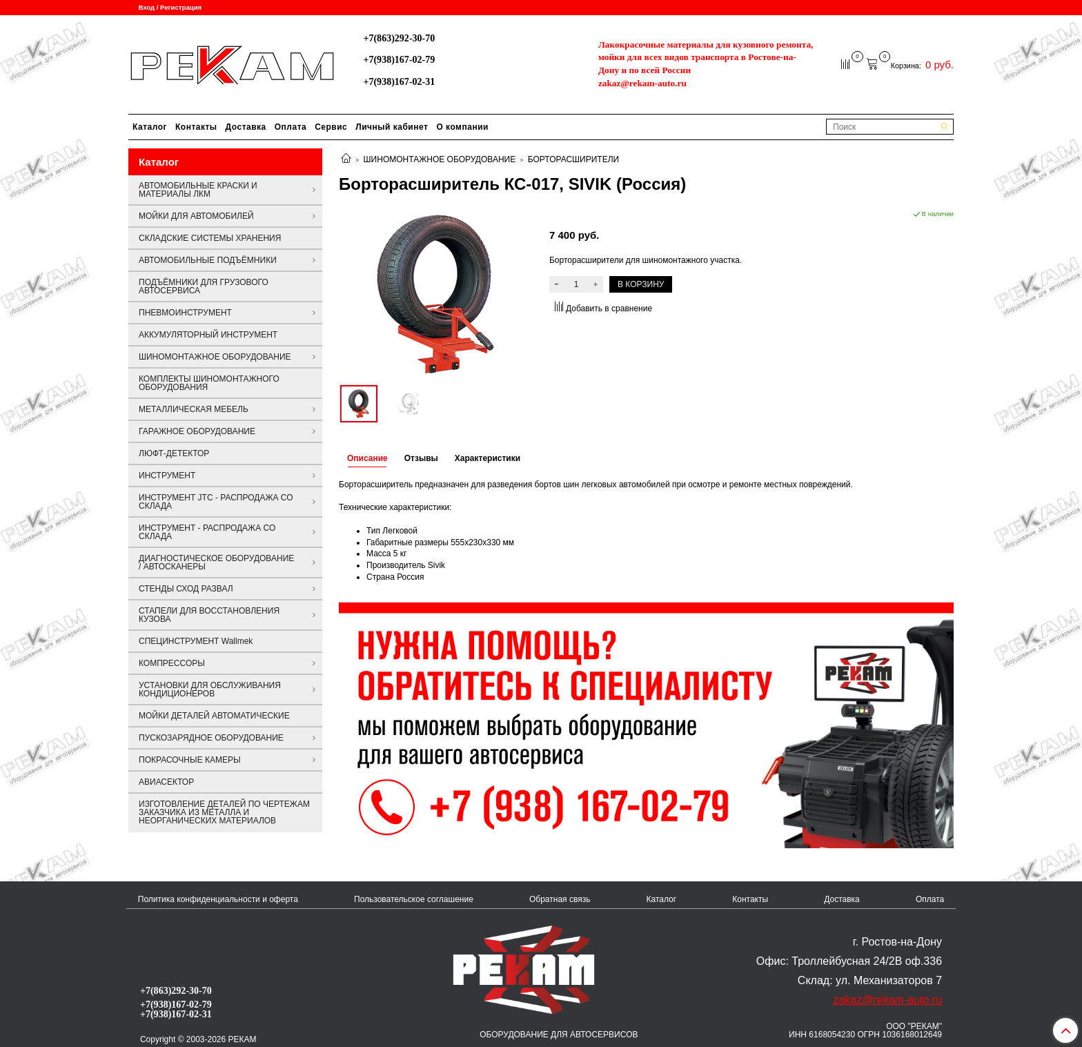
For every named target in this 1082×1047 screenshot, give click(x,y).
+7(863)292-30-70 (399, 37)
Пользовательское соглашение (413, 899)
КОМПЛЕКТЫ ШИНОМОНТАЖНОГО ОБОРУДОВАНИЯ (209, 383)
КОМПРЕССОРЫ (172, 663)
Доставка (246, 127)
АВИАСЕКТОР (166, 782)
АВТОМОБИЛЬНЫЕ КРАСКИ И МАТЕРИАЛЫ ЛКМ (198, 190)
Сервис (331, 127)
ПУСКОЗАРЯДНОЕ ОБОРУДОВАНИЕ (211, 738)
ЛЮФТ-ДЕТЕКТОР (174, 453)
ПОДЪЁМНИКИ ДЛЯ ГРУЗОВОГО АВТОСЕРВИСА (203, 286)
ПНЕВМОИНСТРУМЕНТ (185, 312)
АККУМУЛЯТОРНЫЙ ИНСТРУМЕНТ (208, 335)
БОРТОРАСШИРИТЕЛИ (573, 159)
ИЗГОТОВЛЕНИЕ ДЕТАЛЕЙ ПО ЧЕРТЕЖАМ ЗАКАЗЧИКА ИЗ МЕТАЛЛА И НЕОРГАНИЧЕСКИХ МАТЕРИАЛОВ (224, 812)
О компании (462, 127)
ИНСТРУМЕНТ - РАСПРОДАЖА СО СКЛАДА (207, 532)
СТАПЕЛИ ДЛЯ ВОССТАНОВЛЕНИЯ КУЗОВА (209, 615)
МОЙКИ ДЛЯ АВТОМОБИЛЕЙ (196, 216)
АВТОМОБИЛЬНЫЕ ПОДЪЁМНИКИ (208, 260)
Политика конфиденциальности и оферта (218, 899)
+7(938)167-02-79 (399, 59)
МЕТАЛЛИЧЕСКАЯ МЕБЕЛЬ (193, 409)
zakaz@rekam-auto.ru (642, 83)
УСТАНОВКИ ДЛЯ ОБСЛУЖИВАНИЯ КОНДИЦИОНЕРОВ (210, 689)
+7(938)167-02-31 (399, 81)
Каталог (149, 127)
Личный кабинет (391, 127)
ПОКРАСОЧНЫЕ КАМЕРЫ (190, 760)
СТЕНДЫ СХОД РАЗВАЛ (186, 589)
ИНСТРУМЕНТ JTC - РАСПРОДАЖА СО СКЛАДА (216, 502)
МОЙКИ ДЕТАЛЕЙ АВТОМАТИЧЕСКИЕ (214, 716)
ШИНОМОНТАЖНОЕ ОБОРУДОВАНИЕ (440, 159)
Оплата (290, 127)
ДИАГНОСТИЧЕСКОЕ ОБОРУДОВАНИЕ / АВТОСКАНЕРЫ (216, 562)
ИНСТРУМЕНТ (167, 475)
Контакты (196, 127)
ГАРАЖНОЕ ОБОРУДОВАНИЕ (197, 431)
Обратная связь (559, 899)
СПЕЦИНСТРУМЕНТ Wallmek (196, 641)
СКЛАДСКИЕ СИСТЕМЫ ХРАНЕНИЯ (210, 238)
